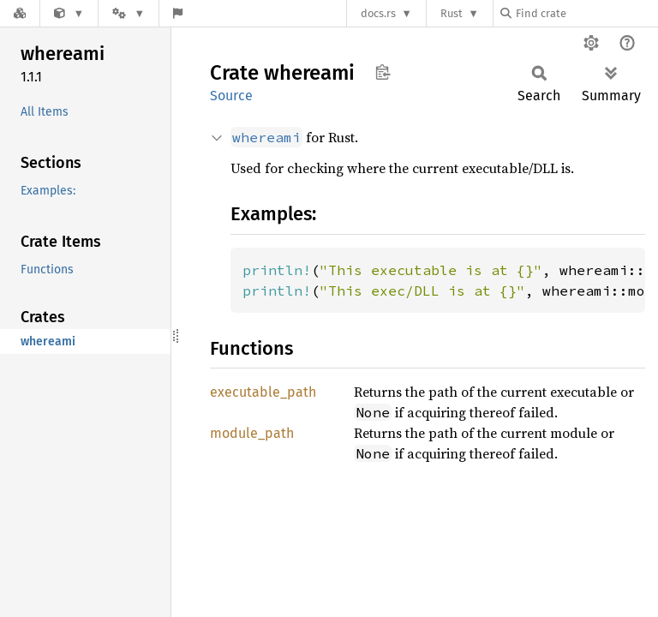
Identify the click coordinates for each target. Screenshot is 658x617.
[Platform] (129, 13)
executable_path (263, 392)
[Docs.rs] (19, 13)
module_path (252, 433)
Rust (451, 13)
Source (231, 95)
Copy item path (382, 72)
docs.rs (378, 13)
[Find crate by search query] (586, 13)
